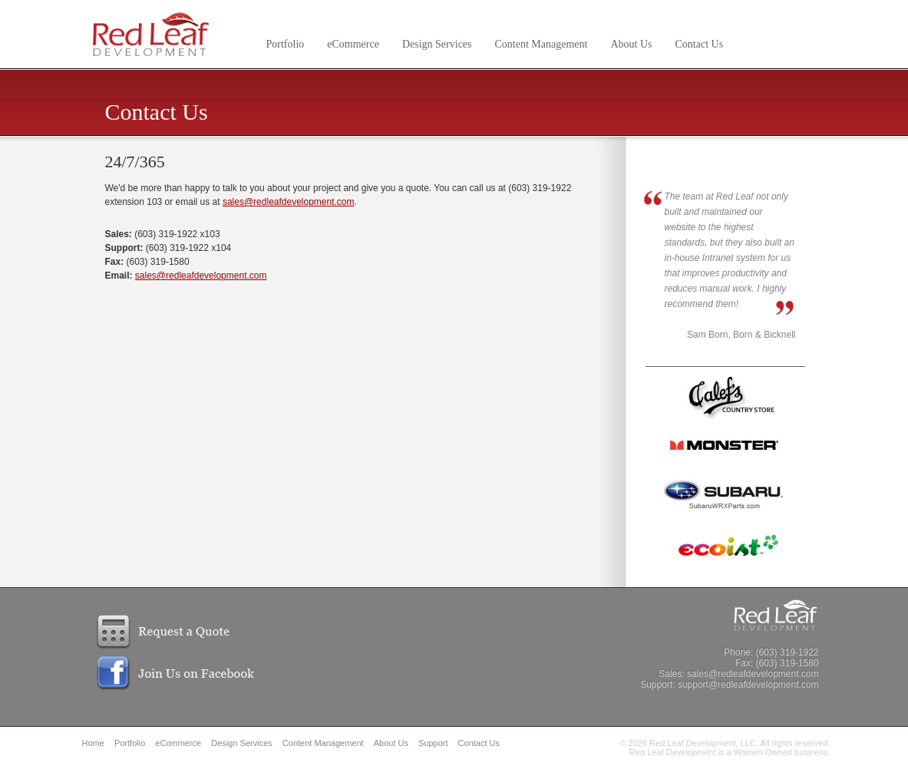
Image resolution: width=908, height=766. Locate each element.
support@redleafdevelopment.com (748, 684)
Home (93, 743)
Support (433, 743)
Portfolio (285, 44)
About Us (631, 44)
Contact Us (699, 44)
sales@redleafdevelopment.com (289, 201)
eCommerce (353, 44)
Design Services (437, 44)
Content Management (541, 44)
